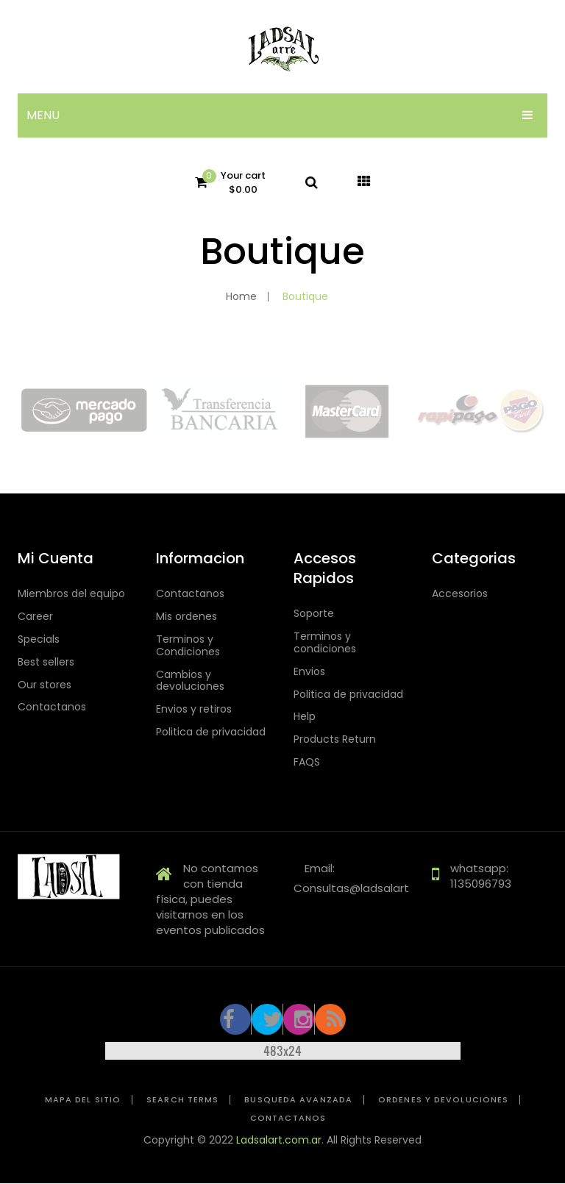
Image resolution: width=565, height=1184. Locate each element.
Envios (309, 672)
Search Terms (182, 1100)
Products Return (335, 739)
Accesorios (460, 594)
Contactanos (52, 707)
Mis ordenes (186, 616)
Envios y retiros (194, 709)
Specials (39, 639)
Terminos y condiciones (325, 642)
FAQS (307, 762)
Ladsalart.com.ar (278, 1140)
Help (305, 716)
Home (241, 296)
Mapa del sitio (83, 1100)
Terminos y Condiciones (188, 645)
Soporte (314, 613)
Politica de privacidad (211, 732)
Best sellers (46, 662)
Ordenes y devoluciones (443, 1100)
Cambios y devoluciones (190, 680)
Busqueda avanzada (298, 1100)
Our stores (44, 685)
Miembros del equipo (71, 594)
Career (35, 616)
